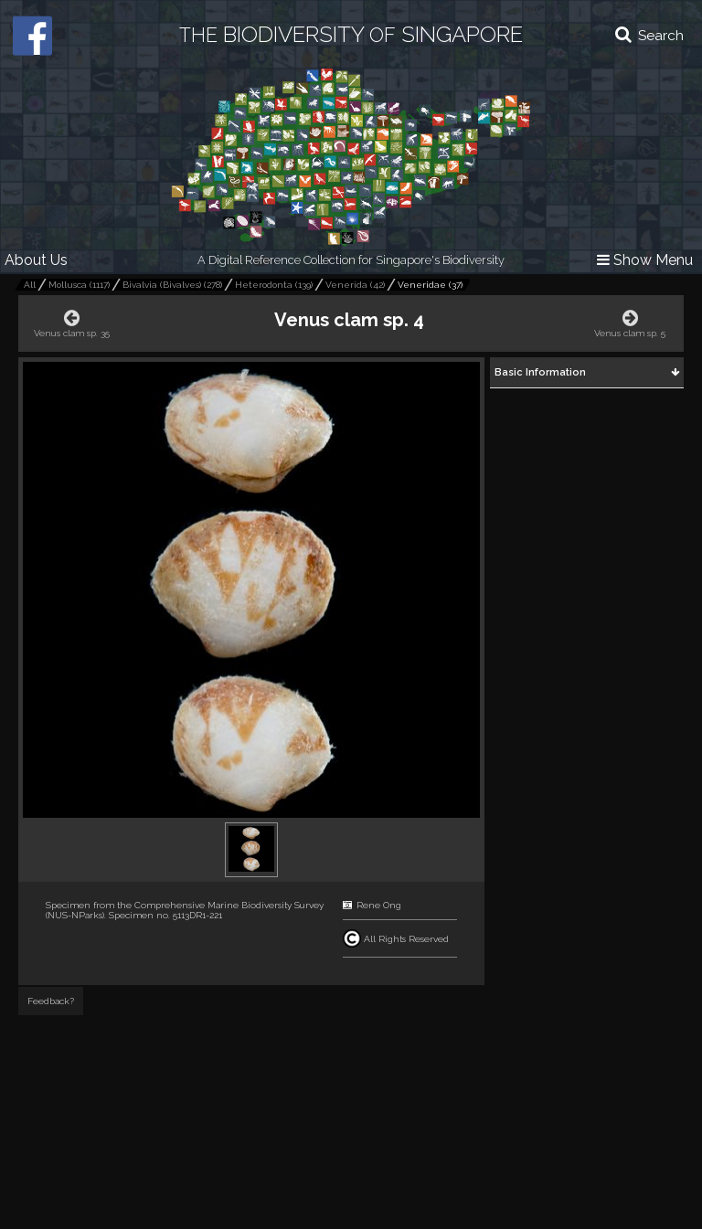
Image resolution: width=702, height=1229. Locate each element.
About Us (36, 260)
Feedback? (50, 1001)
